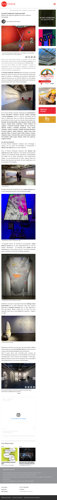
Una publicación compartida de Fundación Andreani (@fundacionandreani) (18, 435)
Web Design (4, 491)
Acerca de (3, 489)
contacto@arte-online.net (26, 491)
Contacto (21, 489)
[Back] (2, 378)
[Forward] (34, 378)
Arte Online (4, 487)
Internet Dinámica (35, 497)
